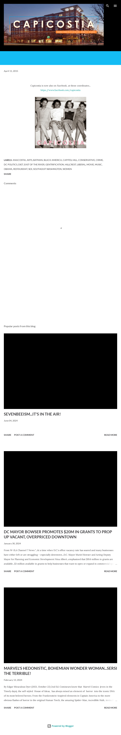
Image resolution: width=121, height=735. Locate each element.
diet (20, 164)
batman (38, 160)
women (67, 169)
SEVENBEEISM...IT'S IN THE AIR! (32, 414)
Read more (110, 434)
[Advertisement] (60, 291)
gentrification (55, 164)
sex (30, 169)
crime (99, 160)
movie (90, 164)
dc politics (10, 164)
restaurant (20, 169)
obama (8, 169)
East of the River (34, 164)
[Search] (107, 6)
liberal (81, 164)
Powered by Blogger (60, 725)
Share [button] (7, 174)
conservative (86, 160)
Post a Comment (24, 434)
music (98, 164)
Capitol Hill (70, 160)
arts (29, 160)
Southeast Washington (47, 169)
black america (53, 160)
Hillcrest (70, 164)
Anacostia (19, 160)
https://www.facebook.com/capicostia (60, 90)
